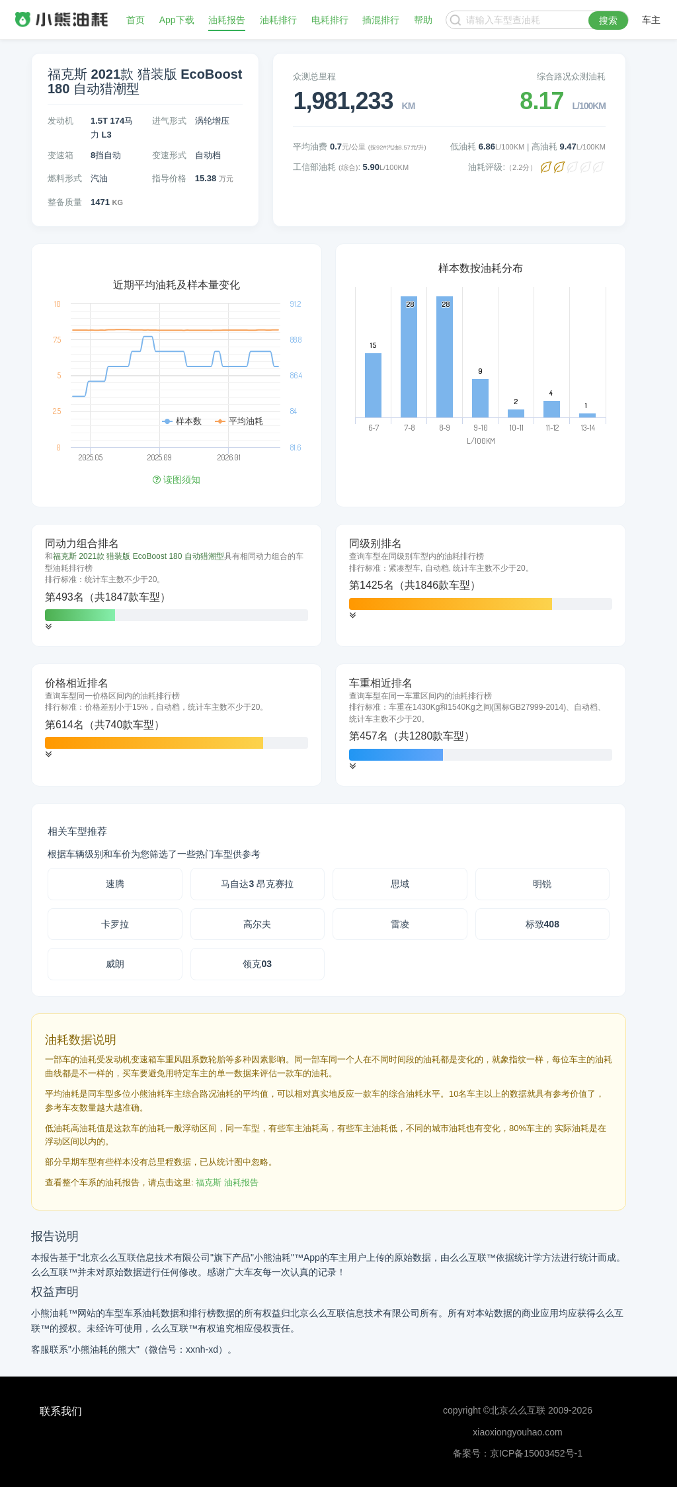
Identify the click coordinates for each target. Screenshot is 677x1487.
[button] (48, 626)
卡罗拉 (115, 924)
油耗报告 (226, 19)
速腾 (115, 883)
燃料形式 (65, 178)
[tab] (176, 585)
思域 (400, 883)
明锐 (542, 883)
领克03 (257, 963)
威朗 (115, 963)
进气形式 (169, 121)
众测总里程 (314, 76)
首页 (135, 19)
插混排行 (380, 19)
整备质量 (65, 202)
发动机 (60, 121)
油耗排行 (278, 19)
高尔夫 (257, 924)
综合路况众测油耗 (571, 76)
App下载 (176, 19)
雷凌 (400, 924)
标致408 (542, 924)
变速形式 (169, 155)
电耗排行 (329, 19)
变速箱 (60, 155)
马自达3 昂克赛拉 (257, 883)
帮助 (423, 19)
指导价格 (169, 178)
